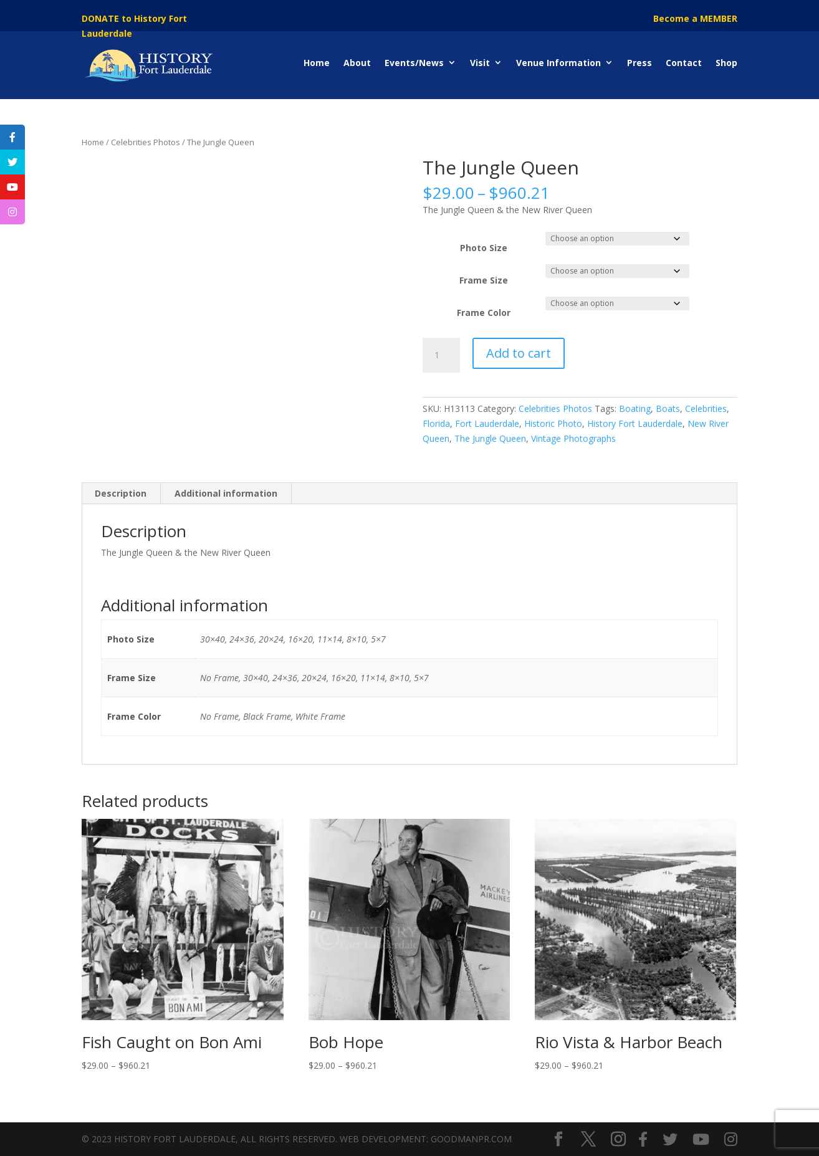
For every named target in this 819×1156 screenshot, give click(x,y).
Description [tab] (120, 493)
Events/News (414, 63)
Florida (436, 423)
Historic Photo (553, 423)
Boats (668, 408)
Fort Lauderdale (487, 423)
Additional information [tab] (226, 493)
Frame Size (483, 280)
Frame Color (483, 312)
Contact (684, 63)
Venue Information (558, 63)
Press (639, 63)
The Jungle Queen (490, 438)
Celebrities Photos (145, 142)
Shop (726, 63)
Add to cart (518, 353)
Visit (480, 63)
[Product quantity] (441, 355)
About (357, 63)
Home (317, 63)
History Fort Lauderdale (634, 423)
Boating (635, 408)
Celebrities (706, 408)
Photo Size (483, 248)
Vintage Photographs (573, 438)
